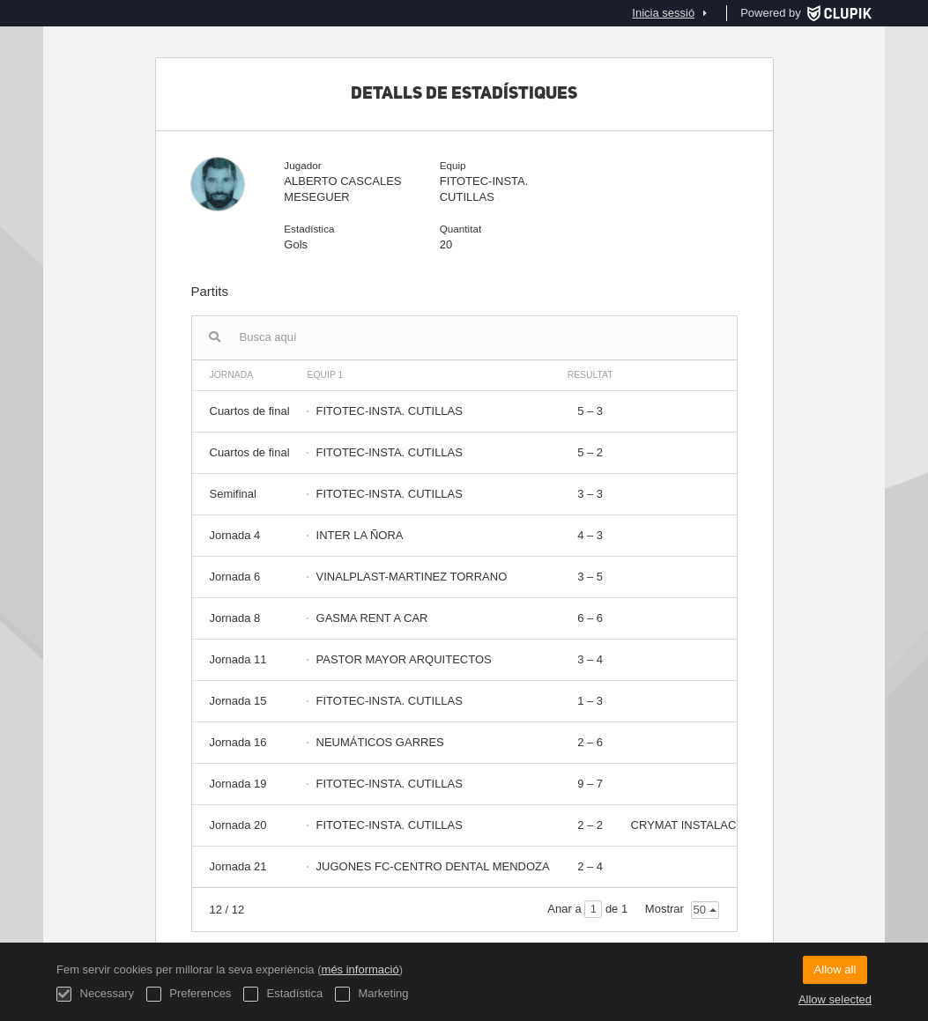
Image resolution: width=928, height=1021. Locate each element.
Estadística (283, 994)
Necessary (95, 994)
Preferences (189, 994)
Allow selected (835, 999)
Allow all (835, 969)
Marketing (372, 994)
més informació (360, 969)
